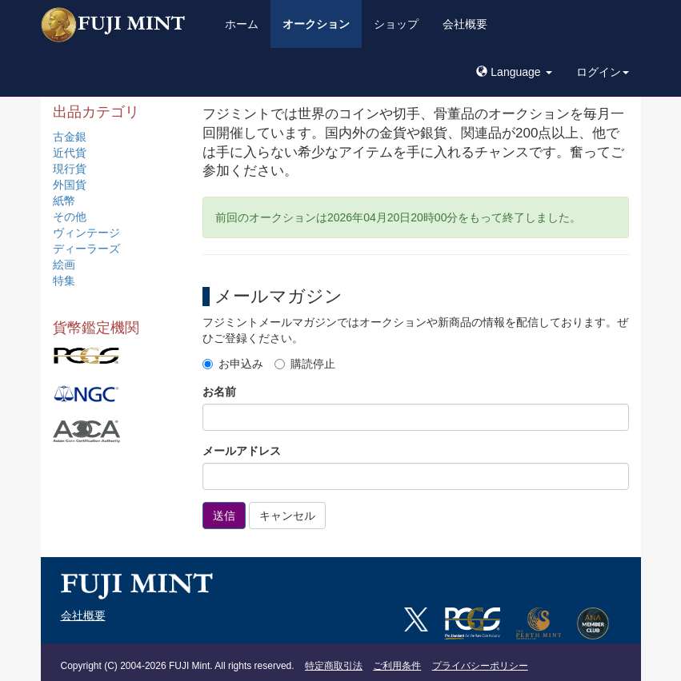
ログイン (602, 72)
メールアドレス (241, 450)
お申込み (232, 363)
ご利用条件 (397, 665)
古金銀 (69, 136)
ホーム (241, 24)
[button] (513, 72)
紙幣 (64, 200)
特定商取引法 (334, 665)
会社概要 (465, 24)
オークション (316, 24)
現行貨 (69, 168)
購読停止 (304, 363)
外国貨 (69, 184)
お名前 (219, 391)
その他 (69, 216)
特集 (64, 280)
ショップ (396, 24)
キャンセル (287, 515)
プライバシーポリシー (480, 665)
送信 (224, 515)
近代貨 (69, 152)
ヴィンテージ (86, 232)
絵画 (64, 264)
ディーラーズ (86, 248)
